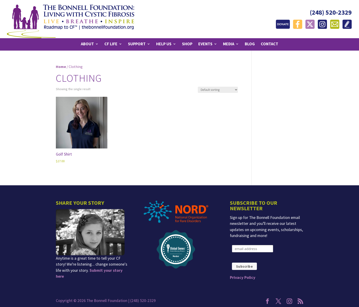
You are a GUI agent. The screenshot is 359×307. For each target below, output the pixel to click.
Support (137, 44)
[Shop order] (218, 90)
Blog (250, 44)
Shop (187, 44)
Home (61, 66)
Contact (269, 44)
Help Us (163, 44)
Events (205, 44)
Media (228, 44)
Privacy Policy (242, 277)
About (87, 44)
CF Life (110, 44)
